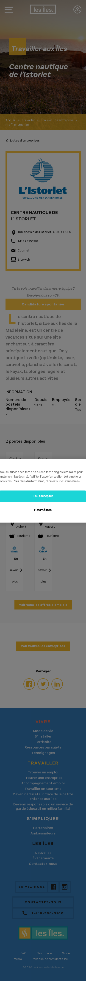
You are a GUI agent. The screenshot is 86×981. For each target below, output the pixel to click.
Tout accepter (43, 496)
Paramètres (43, 510)
